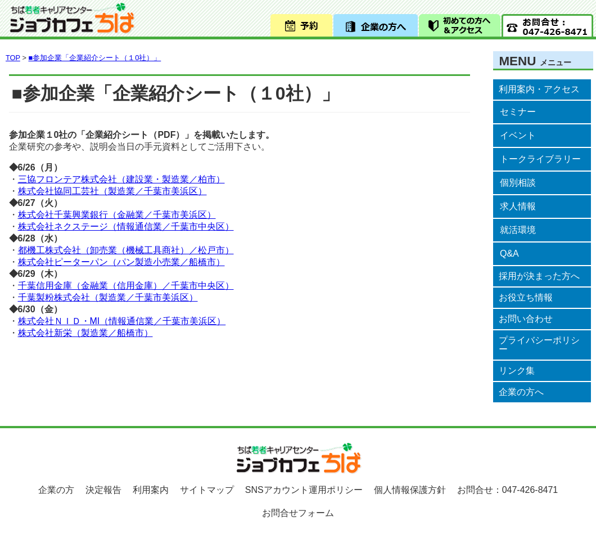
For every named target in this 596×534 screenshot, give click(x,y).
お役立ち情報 (526, 297)
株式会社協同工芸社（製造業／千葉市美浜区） (112, 191)
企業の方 (56, 490)
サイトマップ (207, 490)
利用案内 (151, 490)
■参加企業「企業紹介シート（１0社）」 (94, 57)
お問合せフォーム (298, 513)
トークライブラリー (540, 159)
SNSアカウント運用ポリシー (304, 490)
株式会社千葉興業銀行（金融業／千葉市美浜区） (117, 214)
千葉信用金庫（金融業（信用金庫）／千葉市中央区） (126, 285)
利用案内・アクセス (539, 89)
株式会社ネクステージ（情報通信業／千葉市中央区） (126, 226)
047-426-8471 (530, 490)
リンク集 (517, 370)
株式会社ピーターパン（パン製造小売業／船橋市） (121, 262)
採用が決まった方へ (539, 276)
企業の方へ (521, 392)
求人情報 (518, 206)
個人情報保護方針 (410, 490)
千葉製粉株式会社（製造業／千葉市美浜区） (108, 297)
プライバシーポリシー (539, 344)
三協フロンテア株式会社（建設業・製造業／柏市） (121, 179)
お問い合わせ (526, 319)
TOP (13, 57)
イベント (518, 135)
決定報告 (103, 490)
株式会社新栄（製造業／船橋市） (85, 333)
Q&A (509, 253)
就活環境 (518, 230)
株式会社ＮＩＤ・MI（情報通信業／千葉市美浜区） (122, 321)
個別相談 (518, 182)
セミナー (518, 111)
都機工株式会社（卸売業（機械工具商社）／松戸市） (126, 250)
